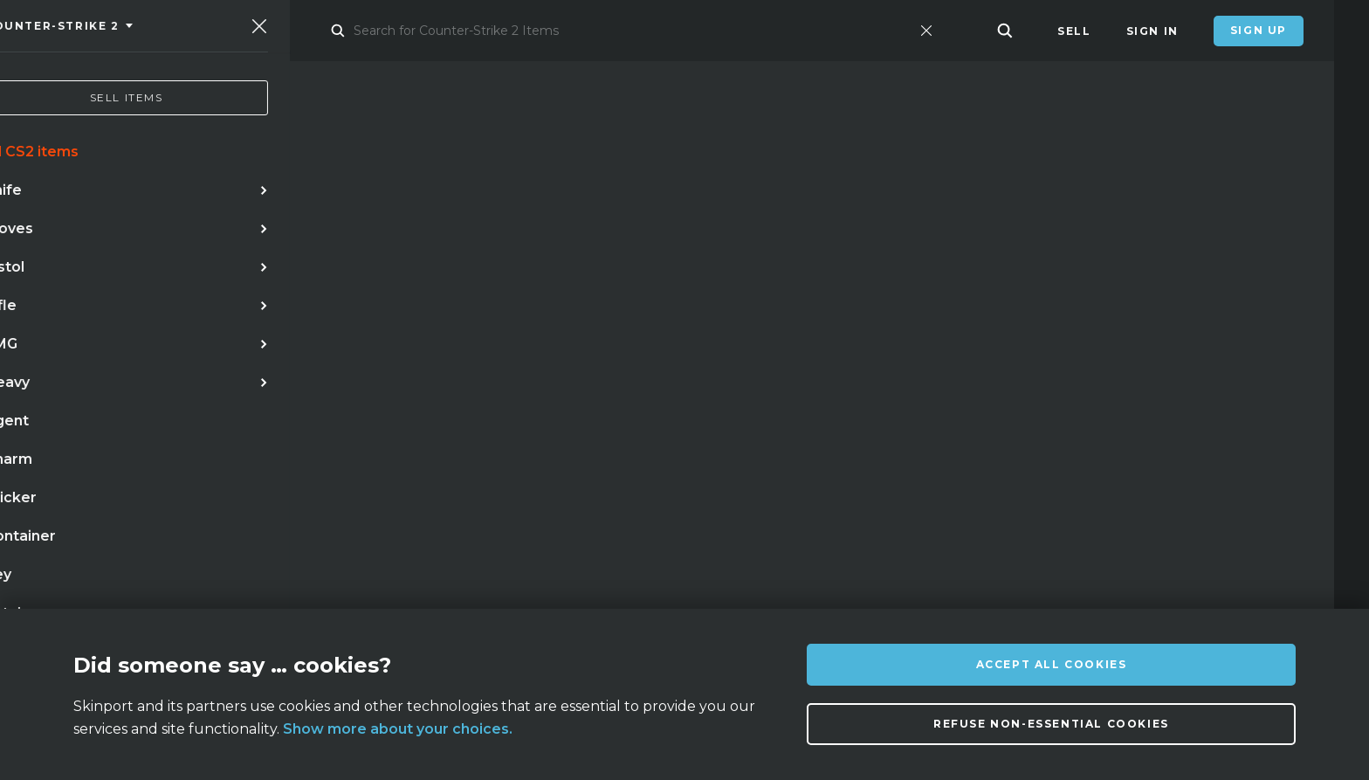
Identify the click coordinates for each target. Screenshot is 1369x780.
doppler (227, 429)
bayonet (72, 465)
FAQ (377, 583)
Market (303, 31)
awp (296, 429)
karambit (139, 429)
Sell (1073, 31)
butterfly (373, 429)
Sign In (1152, 31)
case (211, 465)
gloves (458, 429)
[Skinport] (137, 30)
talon (148, 465)
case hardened (560, 429)
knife (62, 429)
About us (231, 583)
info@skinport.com (1225, 578)
